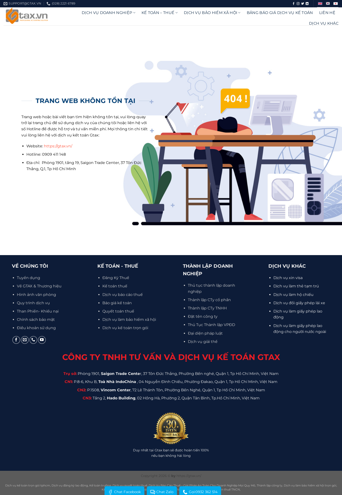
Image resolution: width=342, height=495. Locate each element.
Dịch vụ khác (323, 23)
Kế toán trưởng (100, 485)
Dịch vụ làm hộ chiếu (293, 294)
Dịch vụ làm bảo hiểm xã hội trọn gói (310, 485)
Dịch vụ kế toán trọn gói (125, 328)
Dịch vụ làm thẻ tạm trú (296, 286)
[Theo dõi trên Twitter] (302, 3)
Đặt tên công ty (203, 316)
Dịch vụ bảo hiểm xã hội (212, 12)
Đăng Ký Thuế (115, 278)
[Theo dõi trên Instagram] (298, 3)
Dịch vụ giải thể (203, 341)
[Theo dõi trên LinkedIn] (307, 3)
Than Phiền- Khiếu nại (38, 311)
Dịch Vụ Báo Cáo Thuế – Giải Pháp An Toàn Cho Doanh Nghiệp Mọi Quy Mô (202, 485)
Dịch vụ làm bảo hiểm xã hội (129, 319)
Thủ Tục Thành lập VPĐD (211, 324)
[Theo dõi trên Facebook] (293, 3)
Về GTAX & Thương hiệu (39, 286)
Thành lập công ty (269, 485)
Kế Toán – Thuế (160, 12)
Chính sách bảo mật (36, 319)
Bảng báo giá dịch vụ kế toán (280, 12)
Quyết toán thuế (118, 311)
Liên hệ (327, 12)
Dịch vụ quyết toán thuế (130, 485)
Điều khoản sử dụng (36, 328)
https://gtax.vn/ (58, 146)
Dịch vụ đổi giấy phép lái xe (299, 303)
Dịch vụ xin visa (288, 278)
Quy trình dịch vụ (33, 303)
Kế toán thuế (114, 286)
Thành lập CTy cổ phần (209, 300)
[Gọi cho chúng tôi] (33, 340)
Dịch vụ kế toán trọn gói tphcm (27, 485)
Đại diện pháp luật (205, 333)
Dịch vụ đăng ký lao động (70, 485)
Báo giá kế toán (117, 303)
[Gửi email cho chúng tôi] (25, 340)
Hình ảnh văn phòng (36, 294)
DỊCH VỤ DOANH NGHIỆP (108, 12)
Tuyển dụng (28, 278)
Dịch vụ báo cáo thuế (122, 294)
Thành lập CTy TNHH (207, 308)
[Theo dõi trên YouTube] (42, 340)
